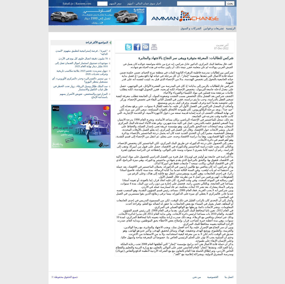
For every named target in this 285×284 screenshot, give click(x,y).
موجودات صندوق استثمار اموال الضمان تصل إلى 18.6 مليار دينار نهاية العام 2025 (81, 65)
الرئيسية (231, 28)
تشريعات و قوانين (213, 28)
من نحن (197, 277)
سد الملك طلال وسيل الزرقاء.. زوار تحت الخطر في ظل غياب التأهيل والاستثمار (80, 88)
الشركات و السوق (191, 28)
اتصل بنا (229, 277)
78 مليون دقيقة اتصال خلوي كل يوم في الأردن (83, 58)
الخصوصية (212, 277)
